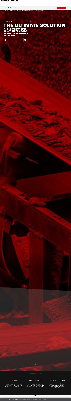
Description (35, 7)
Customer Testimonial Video (35, 40)
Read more (35, 363)
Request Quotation (61, 7)
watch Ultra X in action (14, 40)
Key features (27, 7)
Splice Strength (43, 7)
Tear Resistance (52, 7)
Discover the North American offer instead (54, 399)
